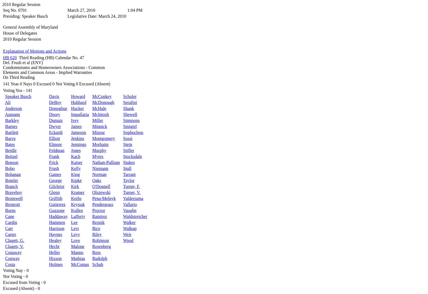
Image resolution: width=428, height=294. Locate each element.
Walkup (129, 228)
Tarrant (129, 174)
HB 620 (10, 57)
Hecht (54, 246)
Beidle (11, 150)
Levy (75, 234)
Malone (77, 246)
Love (75, 240)
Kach (75, 156)
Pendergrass (102, 204)
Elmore (55, 144)
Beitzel (11, 156)
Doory (54, 114)
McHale (99, 108)
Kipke (76, 180)
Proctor (98, 210)
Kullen (77, 210)
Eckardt (56, 132)
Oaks (96, 180)
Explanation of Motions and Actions (34, 51)
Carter (10, 234)
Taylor (129, 180)
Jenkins (77, 138)
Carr (9, 228)
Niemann (100, 168)
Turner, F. (131, 186)
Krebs (76, 198)
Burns (10, 210)
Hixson (55, 258)
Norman (99, 174)
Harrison (56, 228)
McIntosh (100, 114)
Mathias (78, 258)
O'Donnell (101, 186)
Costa (10, 264)
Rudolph (99, 258)
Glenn (54, 192)
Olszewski (101, 192)
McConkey (102, 96)
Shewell (130, 114)
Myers (97, 156)
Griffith (56, 198)
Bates (10, 144)
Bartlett (11, 132)
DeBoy (55, 102)
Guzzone (57, 210)
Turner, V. (132, 192)
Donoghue (58, 108)
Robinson (100, 240)
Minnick (99, 126)
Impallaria (80, 114)
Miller (97, 120)
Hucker (77, 108)
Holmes (56, 264)
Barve (10, 138)
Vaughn (129, 210)
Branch (11, 186)
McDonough (103, 102)
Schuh (97, 264)
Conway (12, 258)
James (76, 126)
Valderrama (133, 198)
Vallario (130, 204)
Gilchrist (56, 186)
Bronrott (12, 204)
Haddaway (58, 216)
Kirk (75, 186)
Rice (96, 228)
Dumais (56, 120)
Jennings (78, 144)
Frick (53, 162)
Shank (128, 108)
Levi (75, 228)
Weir (127, 234)
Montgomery (103, 138)
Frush (54, 168)
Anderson (13, 108)
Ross (96, 252)
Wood (128, 240)
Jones (76, 150)
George (55, 180)
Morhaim (100, 144)
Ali (7, 102)
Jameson (78, 132)
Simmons (131, 120)
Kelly (76, 168)
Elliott (54, 138)
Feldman (56, 150)
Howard (78, 96)
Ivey (75, 120)
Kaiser (76, 162)
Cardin (11, 222)
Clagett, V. (14, 246)
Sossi (127, 138)
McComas (80, 264)
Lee (74, 222)
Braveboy (13, 192)
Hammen (57, 222)
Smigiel (130, 126)
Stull (127, 168)
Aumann (12, 114)
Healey (55, 240)
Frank (54, 156)
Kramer (77, 192)
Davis (54, 96)
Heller (54, 252)
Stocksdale (132, 156)
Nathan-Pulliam (106, 162)
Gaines (55, 174)
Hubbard (78, 102)
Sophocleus (133, 132)
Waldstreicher (135, 216)
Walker (129, 222)
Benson (11, 162)
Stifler (128, 150)
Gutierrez (57, 204)
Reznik (98, 222)
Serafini (130, 102)
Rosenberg (101, 246)
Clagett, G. (14, 240)
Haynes (55, 234)
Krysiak (78, 204)
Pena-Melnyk (104, 198)
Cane (9, 216)
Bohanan (13, 174)
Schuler (129, 96)
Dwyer (55, 126)
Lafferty (78, 216)
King (75, 174)
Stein (127, 144)
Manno (77, 252)
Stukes (129, 162)
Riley (97, 234)
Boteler (11, 180)
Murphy (99, 150)
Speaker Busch (18, 96)
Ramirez (99, 216)
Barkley (12, 120)
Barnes (11, 126)
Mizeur (98, 132)
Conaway (13, 252)
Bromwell (14, 198)
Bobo (10, 168)
